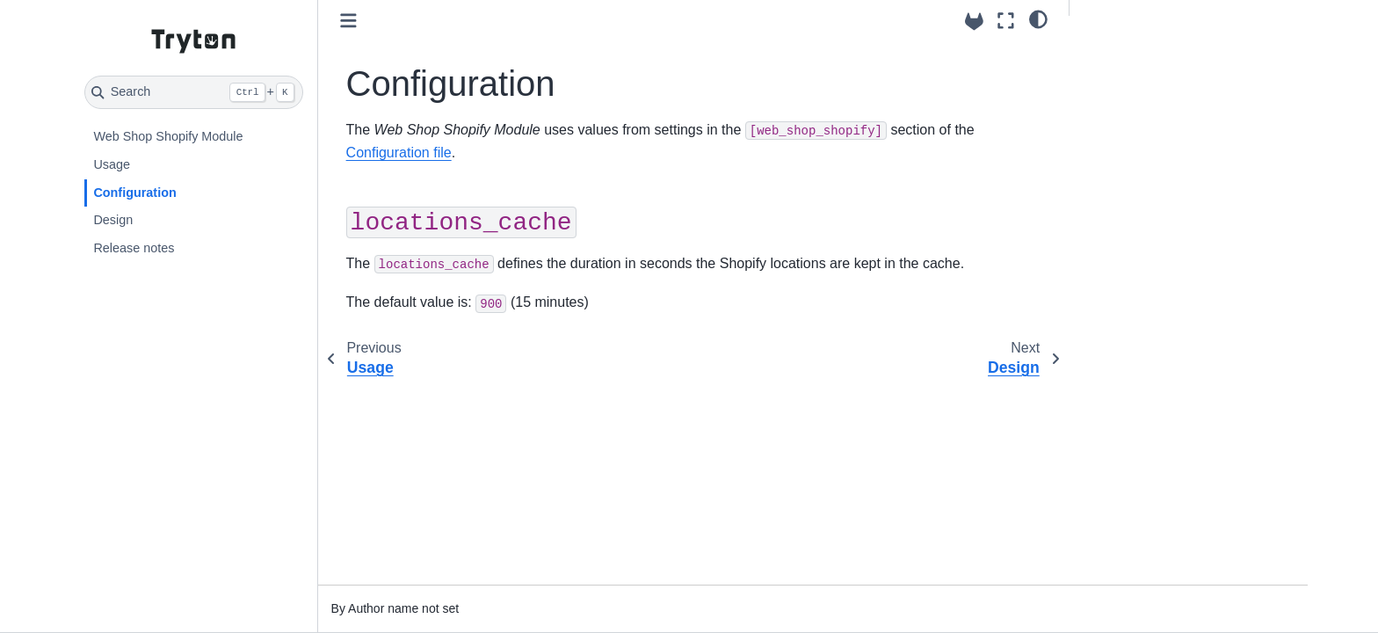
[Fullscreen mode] (1006, 21)
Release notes (133, 248)
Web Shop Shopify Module (168, 136)
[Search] (193, 92)
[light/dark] (1038, 18)
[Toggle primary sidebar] (348, 21)
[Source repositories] (974, 21)
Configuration (134, 193)
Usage (111, 164)
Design (113, 220)
